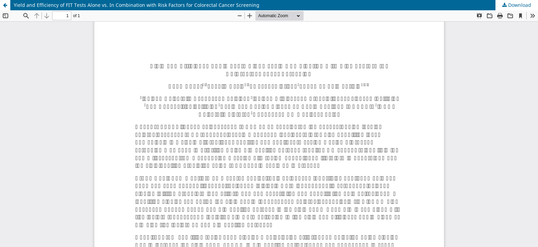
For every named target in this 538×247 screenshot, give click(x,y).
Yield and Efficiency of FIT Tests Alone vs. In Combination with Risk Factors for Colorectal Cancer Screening (136, 5)
